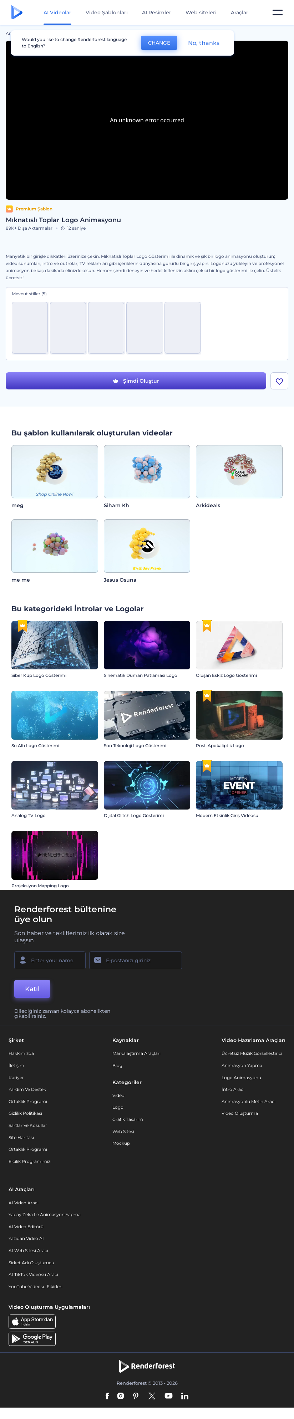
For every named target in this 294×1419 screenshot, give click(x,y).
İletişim (16, 1065)
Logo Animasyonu (241, 1077)
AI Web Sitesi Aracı (28, 1250)
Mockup (121, 1143)
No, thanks (203, 43)
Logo (117, 1107)
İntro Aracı (233, 1089)
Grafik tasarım (127, 1119)
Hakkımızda (21, 1053)
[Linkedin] (184, 1396)
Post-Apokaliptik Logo (220, 745)
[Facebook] (107, 1396)
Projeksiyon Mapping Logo (40, 885)
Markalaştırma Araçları (136, 1053)
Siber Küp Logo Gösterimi (38, 675)
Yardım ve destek (27, 1089)
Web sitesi (123, 1131)
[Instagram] (120, 1396)
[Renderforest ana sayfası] (16, 12)
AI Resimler (156, 12)
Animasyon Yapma (242, 1065)
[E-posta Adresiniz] (135, 960)
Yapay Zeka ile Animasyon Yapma (45, 1214)
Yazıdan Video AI (26, 1238)
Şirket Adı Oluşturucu (31, 1262)
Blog (117, 1065)
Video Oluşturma (240, 1113)
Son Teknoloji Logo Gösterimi (135, 745)
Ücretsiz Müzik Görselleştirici (252, 1053)
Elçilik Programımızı (30, 1161)
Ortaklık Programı (28, 1101)
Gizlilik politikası (25, 1113)
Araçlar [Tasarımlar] (239, 12)
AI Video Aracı (24, 1202)
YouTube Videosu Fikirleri (35, 1286)
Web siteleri (201, 12)
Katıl (32, 989)
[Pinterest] (135, 1396)
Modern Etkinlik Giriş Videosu (227, 815)
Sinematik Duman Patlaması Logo (140, 675)
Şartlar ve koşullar (28, 1125)
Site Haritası (21, 1137)
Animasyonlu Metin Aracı (248, 1101)
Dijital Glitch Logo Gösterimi (134, 815)
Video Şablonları (107, 12)
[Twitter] (152, 1396)
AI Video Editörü (26, 1226)
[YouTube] (168, 1396)
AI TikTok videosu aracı (33, 1274)
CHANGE (159, 43)
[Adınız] (50, 960)
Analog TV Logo (28, 815)
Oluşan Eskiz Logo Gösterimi (226, 675)
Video (118, 1095)
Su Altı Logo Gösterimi (35, 745)
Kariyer (16, 1077)
